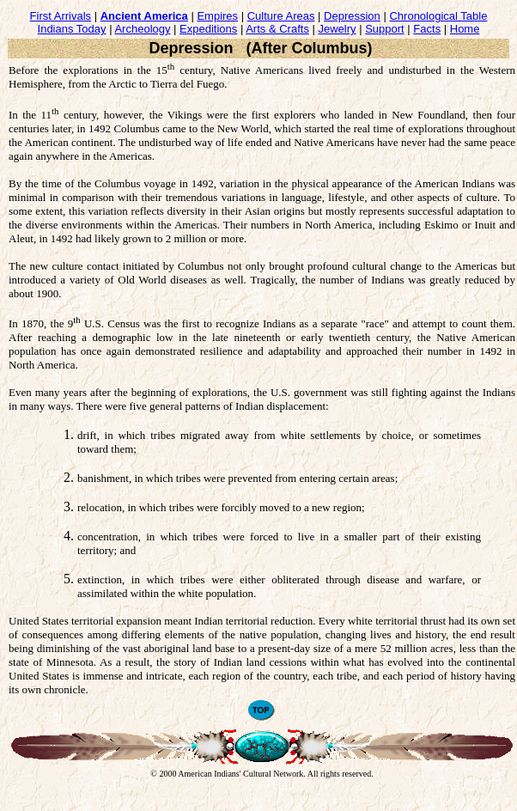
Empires (217, 15)
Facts (427, 28)
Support (384, 28)
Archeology (142, 28)
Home (465, 28)
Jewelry (337, 28)
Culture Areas (281, 15)
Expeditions (208, 28)
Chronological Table (438, 15)
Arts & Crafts (277, 28)
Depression (352, 15)
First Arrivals (61, 15)
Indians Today (72, 28)
